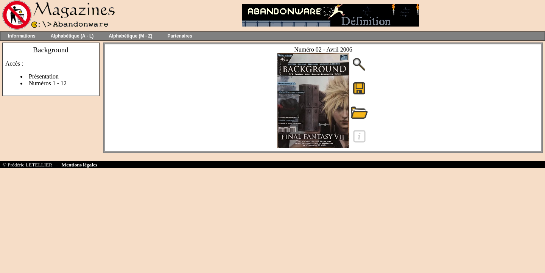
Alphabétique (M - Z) (130, 36)
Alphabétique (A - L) (72, 36)
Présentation (44, 76)
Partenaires (180, 36)
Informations (22, 36)
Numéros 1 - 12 (48, 83)
